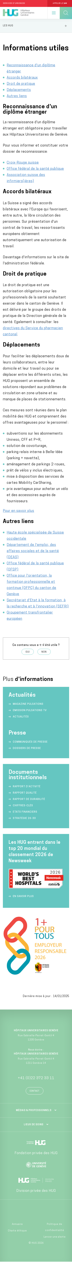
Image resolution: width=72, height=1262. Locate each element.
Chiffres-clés (23, 805)
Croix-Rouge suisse (23, 163)
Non (44, 652)
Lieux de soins (33, 1125)
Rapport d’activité (27, 786)
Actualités (21, 717)
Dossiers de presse (27, 748)
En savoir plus (23, 896)
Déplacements (19, 90)
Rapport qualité (25, 793)
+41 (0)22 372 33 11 (36, 1078)
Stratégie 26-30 (24, 818)
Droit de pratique (21, 84)
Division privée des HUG (36, 1191)
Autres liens (17, 96)
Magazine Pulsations (28, 704)
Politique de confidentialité (54, 1227)
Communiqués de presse (30, 742)
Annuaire (17, 1224)
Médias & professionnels (33, 1110)
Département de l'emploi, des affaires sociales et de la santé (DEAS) (33, 551)
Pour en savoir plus (18, 511)
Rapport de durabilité (29, 799)
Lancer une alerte (55, 1237)
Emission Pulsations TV (30, 710)
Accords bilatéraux (22, 78)
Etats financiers (25, 812)
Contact (35, 1091)
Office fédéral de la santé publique (35, 169)
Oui (28, 652)
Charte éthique (17, 1231)
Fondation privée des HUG (36, 1153)
